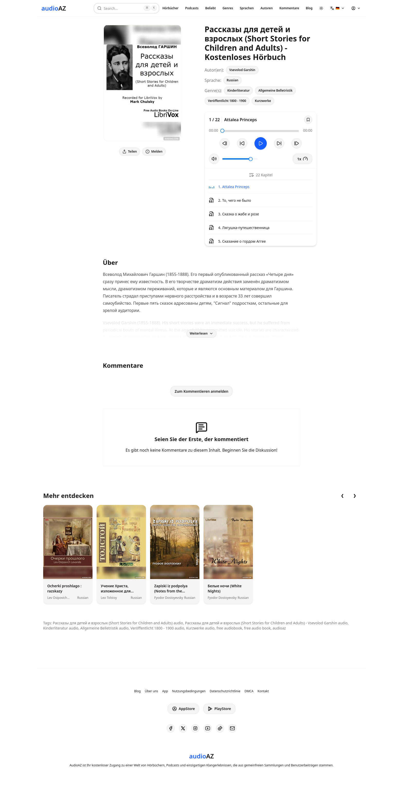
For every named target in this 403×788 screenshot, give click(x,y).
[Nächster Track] (296, 143)
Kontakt (263, 691)
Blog (309, 8)
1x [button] (302, 158)
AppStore (183, 708)
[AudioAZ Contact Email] (232, 728)
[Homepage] (53, 8)
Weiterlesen (201, 333)
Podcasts (191, 8)
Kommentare (289, 8)
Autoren (266, 8)
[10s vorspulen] (279, 143)
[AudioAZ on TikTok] (220, 728)
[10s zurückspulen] (242, 143)
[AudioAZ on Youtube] (208, 728)
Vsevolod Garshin (242, 70)
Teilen (129, 151)
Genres (228, 8)
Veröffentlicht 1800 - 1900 (227, 101)
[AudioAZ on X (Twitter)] (183, 728)
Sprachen (247, 8)
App (165, 691)
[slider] (222, 131)
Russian (232, 80)
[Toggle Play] (260, 143)
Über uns (151, 691)
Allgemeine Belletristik (275, 90)
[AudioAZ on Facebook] (171, 728)
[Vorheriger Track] (224, 143)
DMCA (248, 691)
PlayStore (219, 708)
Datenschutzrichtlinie (225, 691)
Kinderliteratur (238, 90)
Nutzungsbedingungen (189, 691)
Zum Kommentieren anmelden (201, 391)
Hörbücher (170, 8)
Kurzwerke (263, 101)
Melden (153, 151)
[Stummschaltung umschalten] (214, 159)
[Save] (308, 120)
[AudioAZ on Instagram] (195, 728)
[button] (337, 8)
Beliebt (210, 8)
